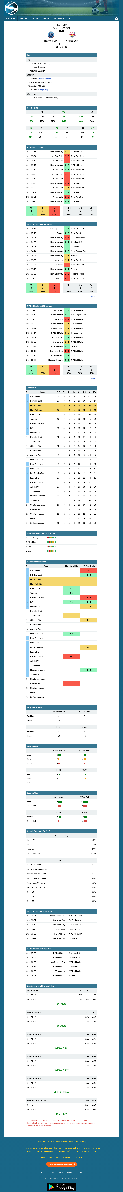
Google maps (43, 90)
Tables (23, 19)
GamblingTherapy (63, 1157)
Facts (35, 19)
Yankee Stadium (45, 79)
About (69, 1173)
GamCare (78, 1157)
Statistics (59, 19)
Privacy (51, 1173)
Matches (10, 19)
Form (46, 19)
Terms (60, 1173)
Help (43, 1173)
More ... (94, 297)
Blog (71, 19)
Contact (79, 1173)
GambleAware (46, 1157)
